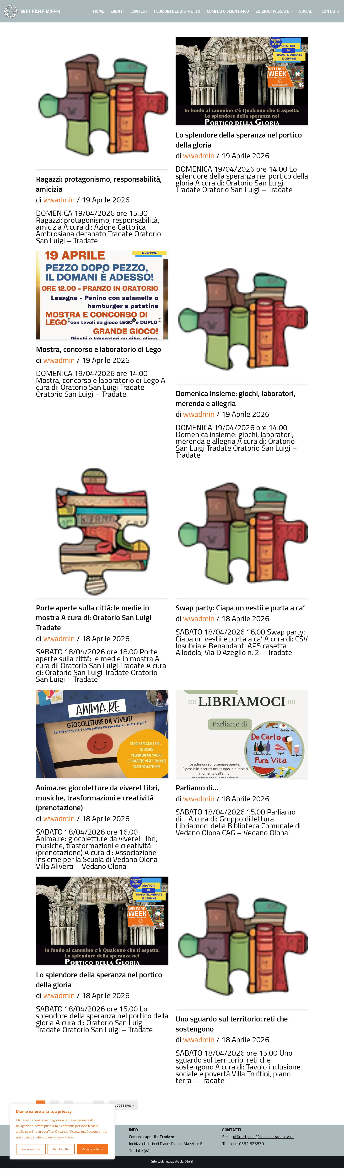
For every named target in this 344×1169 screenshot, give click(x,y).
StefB (189, 1161)
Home (93, 11)
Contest (135, 11)
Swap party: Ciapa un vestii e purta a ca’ (240, 608)
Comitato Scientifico (225, 11)
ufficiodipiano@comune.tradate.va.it (263, 1138)
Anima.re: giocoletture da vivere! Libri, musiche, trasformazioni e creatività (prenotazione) (98, 798)
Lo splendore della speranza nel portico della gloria (239, 139)
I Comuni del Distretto (173, 11)
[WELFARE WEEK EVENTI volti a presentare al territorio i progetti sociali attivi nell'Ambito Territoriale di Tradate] (32, 11)
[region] (62, 1131)
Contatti (330, 11)
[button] (290, 11)
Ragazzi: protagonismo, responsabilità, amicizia (99, 184)
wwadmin (59, 199)
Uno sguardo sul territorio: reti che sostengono (232, 1024)
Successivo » (124, 1106)
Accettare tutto (92, 1149)
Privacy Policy (63, 1137)
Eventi (112, 11)
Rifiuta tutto (61, 1149)
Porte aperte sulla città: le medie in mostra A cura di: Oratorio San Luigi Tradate (93, 617)
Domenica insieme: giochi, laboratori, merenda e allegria (236, 398)
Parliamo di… (197, 788)
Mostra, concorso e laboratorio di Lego (98, 349)
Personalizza (31, 1149)
